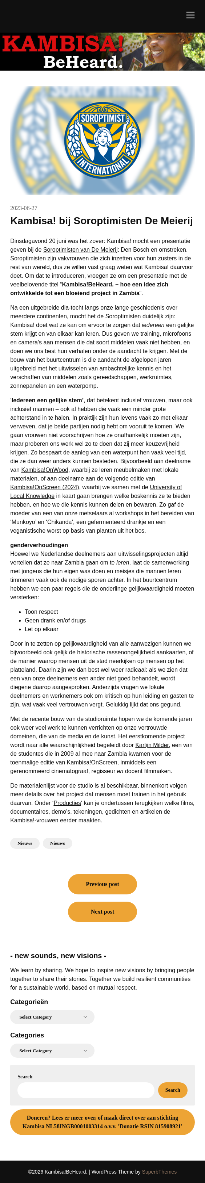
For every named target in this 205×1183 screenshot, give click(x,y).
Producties (67, 803)
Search (24, 1076)
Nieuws (24, 843)
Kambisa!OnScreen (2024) (44, 487)
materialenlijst (37, 786)
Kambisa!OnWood (44, 470)
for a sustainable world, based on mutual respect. (73, 988)
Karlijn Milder (152, 745)
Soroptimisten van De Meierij (80, 250)
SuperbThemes (159, 1172)
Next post (102, 912)
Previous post (102, 884)
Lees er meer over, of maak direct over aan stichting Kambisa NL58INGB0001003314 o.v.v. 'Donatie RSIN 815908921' (102, 1122)
